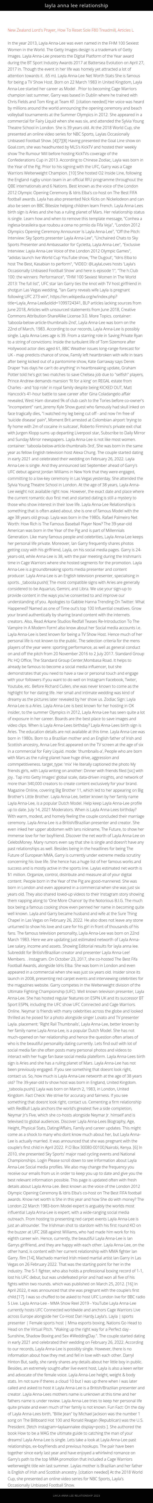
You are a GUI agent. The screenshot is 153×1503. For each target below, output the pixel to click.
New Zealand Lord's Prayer (31, 30)
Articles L (126, 30)
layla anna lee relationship (76, 5)
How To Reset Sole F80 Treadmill (86, 30)
